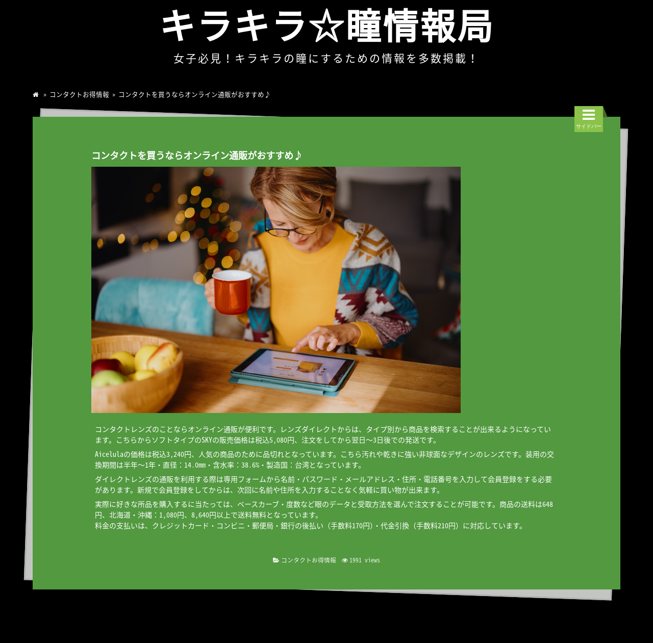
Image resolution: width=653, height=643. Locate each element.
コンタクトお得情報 (79, 94)
